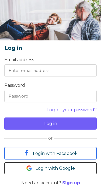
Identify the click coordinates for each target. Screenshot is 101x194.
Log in (50, 123)
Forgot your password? (72, 109)
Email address (19, 59)
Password (14, 85)
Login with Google (50, 168)
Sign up (71, 182)
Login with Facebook (51, 153)
